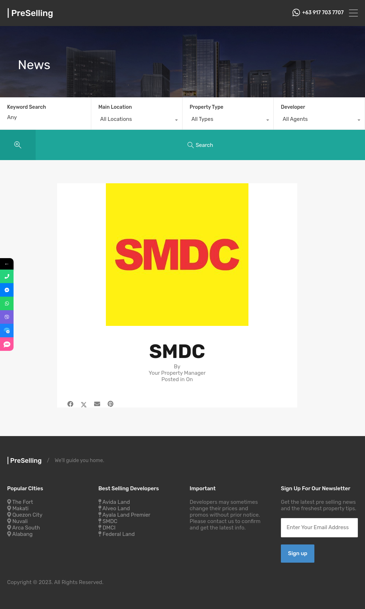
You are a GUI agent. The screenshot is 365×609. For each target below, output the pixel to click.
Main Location (115, 107)
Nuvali (20, 521)
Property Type (206, 107)
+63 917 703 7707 (323, 13)
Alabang (22, 534)
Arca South (26, 527)
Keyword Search (26, 107)
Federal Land (119, 534)
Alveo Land (116, 508)
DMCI (109, 527)
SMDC (110, 521)
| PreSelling (30, 13)
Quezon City (27, 515)
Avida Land (116, 502)
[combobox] (136, 120)
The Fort (22, 502)
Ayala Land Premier (126, 515)
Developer (293, 107)
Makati (20, 508)
